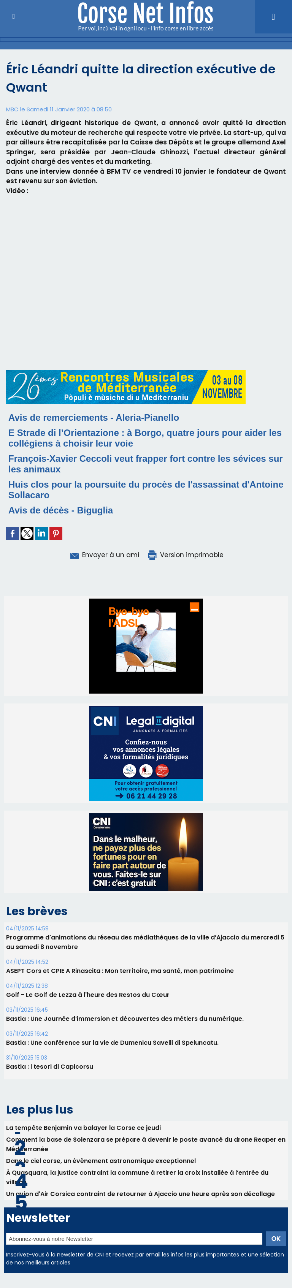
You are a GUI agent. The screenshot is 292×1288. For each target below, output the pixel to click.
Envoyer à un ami (104, 554)
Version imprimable (185, 554)
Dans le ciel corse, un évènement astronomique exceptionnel (101, 1161)
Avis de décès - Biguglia (60, 510)
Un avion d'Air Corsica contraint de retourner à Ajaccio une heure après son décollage (140, 1194)
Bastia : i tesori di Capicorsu (49, 1066)
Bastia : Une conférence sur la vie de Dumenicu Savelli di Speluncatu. (112, 1042)
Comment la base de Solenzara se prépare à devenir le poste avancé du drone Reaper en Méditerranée (146, 1144)
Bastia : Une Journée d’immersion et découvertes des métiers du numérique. (125, 1018)
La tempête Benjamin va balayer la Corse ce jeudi (83, 1127)
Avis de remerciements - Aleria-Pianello (93, 417)
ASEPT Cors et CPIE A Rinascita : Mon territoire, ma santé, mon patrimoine (120, 970)
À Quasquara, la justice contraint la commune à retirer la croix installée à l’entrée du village (137, 1177)
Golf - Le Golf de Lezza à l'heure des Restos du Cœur (88, 994)
